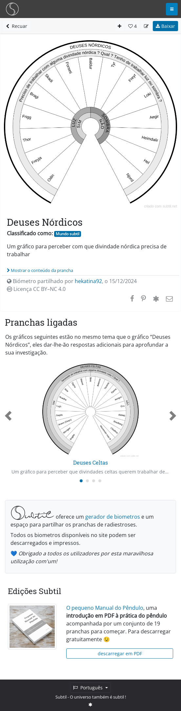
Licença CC (36, 289)
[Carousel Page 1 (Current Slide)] (81, 480)
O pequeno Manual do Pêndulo (104, 607)
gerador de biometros (112, 516)
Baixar (165, 26)
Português (88, 687)
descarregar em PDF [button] (120, 653)
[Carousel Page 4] (99, 480)
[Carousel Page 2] (87, 480)
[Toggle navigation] (172, 9)
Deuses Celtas (90, 462)
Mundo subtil (67, 234)
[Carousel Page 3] (93, 480)
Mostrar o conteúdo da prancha (40, 270)
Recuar (16, 26)
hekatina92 (88, 281)
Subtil (61, 697)
